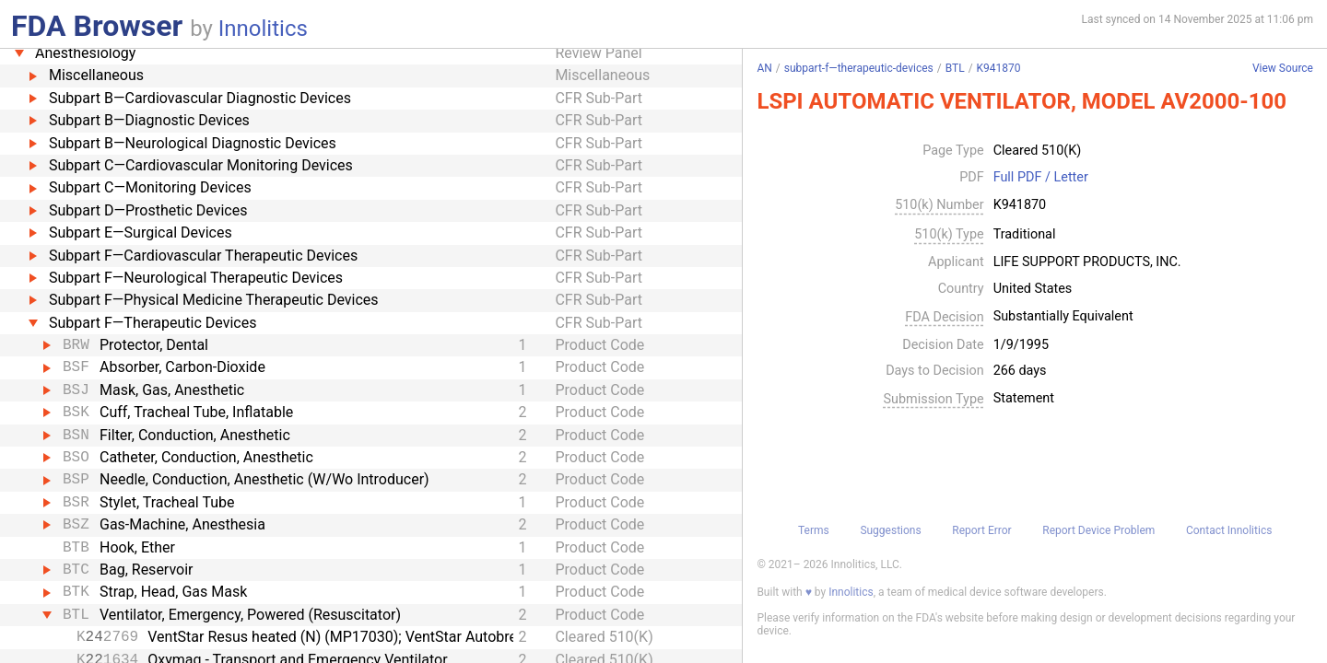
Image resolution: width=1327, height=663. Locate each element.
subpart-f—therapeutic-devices (859, 68)
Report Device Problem (1098, 530)
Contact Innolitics (1229, 530)
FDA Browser (96, 25)
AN (764, 68)
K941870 (999, 68)
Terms (813, 530)
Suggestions (890, 530)
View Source (1282, 69)
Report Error (981, 530)
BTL (955, 68)
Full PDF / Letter (1040, 177)
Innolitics (263, 28)
